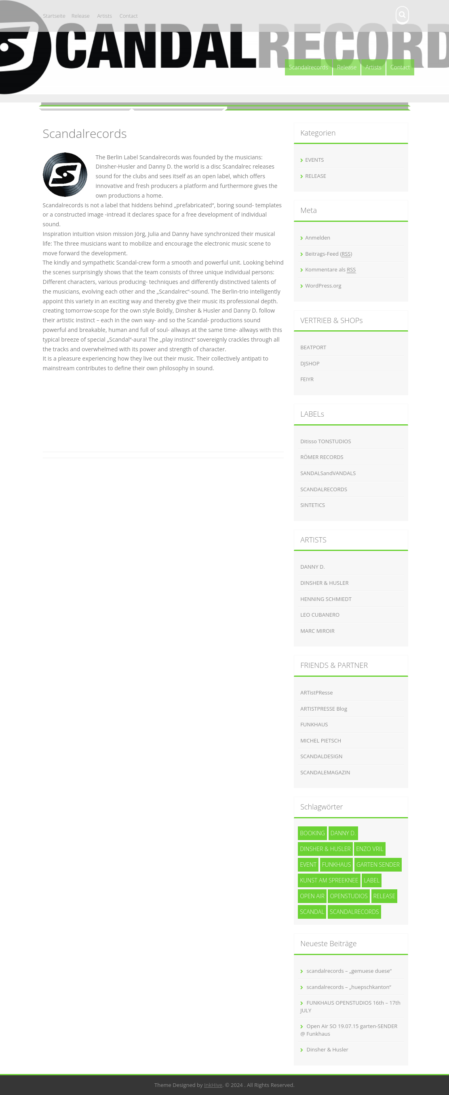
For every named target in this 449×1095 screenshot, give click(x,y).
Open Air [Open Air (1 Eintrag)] (312, 896)
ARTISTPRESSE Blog (323, 708)
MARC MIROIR (317, 630)
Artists (104, 15)
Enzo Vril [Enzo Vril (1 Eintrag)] (369, 849)
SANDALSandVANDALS (328, 473)
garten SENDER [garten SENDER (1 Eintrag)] (378, 864)
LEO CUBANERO (319, 614)
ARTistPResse (316, 692)
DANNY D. (312, 566)
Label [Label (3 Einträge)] (371, 880)
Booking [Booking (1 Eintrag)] (312, 833)
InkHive (213, 1085)
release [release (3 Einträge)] (384, 896)
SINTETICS (312, 505)
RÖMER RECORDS (322, 457)
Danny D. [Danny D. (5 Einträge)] (343, 833)
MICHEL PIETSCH (320, 740)
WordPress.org (323, 285)
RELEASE (315, 175)
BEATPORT (313, 347)
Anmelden (317, 237)
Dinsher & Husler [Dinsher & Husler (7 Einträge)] (325, 849)
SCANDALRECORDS (323, 489)
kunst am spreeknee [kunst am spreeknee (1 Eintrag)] (329, 880)
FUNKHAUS (314, 724)
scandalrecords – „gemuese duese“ (349, 970)
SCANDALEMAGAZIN (325, 772)
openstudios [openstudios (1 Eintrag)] (349, 896)
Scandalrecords (308, 67)
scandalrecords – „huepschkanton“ (349, 987)
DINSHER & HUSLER (324, 582)
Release (81, 15)
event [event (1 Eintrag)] (308, 864)
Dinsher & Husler (327, 1049)
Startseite (54, 15)
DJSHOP (310, 363)
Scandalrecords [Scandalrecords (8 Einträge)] (354, 912)
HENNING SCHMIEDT (326, 599)
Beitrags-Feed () (328, 254)
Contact (129, 15)
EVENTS (314, 159)
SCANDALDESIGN (321, 756)
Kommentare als (330, 269)
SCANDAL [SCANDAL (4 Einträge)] (312, 912)
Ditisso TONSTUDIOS (325, 441)
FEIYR (307, 379)
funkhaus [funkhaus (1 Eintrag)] (336, 864)
